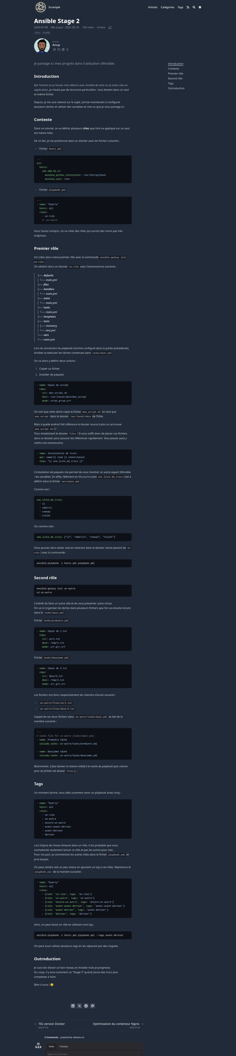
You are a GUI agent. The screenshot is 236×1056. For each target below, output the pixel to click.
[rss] (188, 7)
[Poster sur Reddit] (86, 1006)
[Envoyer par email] (92, 1006)
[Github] (59, 49)
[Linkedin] (63, 49)
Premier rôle (175, 73)
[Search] (194, 7)
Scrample (54, 7)
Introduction (175, 63)
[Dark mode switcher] (200, 7)
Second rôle (175, 78)
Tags (171, 83)
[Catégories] (167, 7)
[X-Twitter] (67, 49)
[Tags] (180, 7)
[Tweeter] (79, 1006)
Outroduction (176, 88)
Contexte (173, 68)
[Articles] (152, 7)
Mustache (85, 476)
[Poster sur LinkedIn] (73, 1006)
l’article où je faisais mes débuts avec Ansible (67, 85)
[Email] (54, 49)
